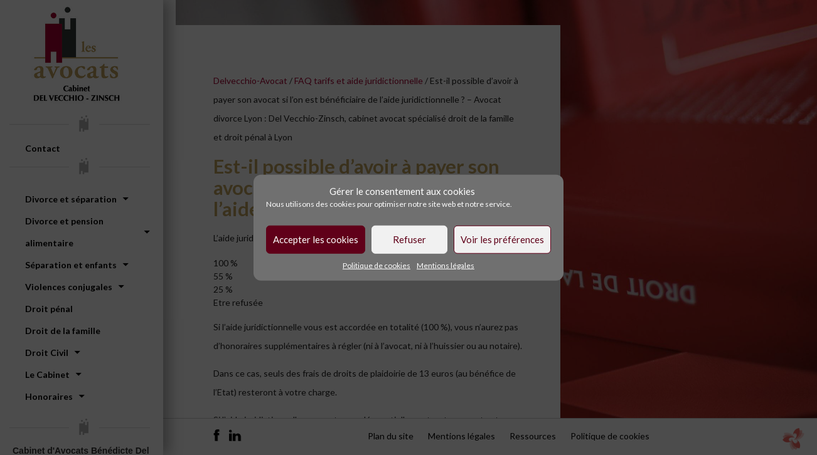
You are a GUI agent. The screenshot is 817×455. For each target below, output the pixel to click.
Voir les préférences (502, 239)
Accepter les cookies (315, 239)
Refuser (409, 239)
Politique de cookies (376, 264)
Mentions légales (445, 264)
